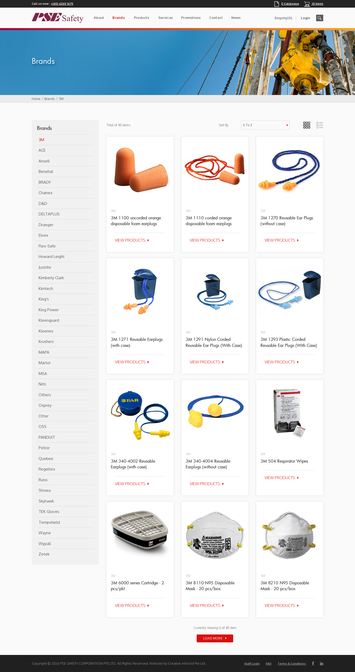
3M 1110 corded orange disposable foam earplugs (209, 220)
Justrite (45, 267)
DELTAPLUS (49, 213)
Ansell (44, 160)
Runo (43, 479)
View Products (130, 240)
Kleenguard (49, 320)
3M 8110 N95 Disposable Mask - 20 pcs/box (210, 585)
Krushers (46, 341)
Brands (118, 17)
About (99, 17)
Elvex (43, 235)
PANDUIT (47, 437)
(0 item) (313, 4)
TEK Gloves (49, 511)
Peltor (44, 447)
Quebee (46, 458)
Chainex (46, 192)
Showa (45, 490)
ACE (42, 150)
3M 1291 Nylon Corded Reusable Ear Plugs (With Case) (214, 342)
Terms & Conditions (292, 663)
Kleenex (46, 331)
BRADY (45, 182)
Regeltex (47, 469)
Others (45, 394)
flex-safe (47, 246)
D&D (43, 203)
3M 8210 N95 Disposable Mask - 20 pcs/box (284, 585)
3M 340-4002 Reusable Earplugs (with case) (133, 464)
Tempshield (49, 522)
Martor (45, 362)
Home (36, 99)
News (236, 17)
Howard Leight (52, 256)
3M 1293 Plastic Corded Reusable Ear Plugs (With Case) (288, 342)
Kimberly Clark (51, 277)
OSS (42, 426)
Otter (44, 416)
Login (305, 18)
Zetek (44, 554)
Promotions (191, 17)
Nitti (42, 384)
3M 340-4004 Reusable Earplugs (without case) (208, 464)
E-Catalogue (286, 4)
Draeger (46, 224)
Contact (216, 17)
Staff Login (252, 663)
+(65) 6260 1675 (62, 4)
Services (165, 17)
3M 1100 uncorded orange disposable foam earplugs (136, 220)
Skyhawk (46, 501)
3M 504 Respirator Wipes (284, 461)
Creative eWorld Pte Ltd (186, 663)
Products (141, 17)
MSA (43, 373)
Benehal (46, 171)
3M (61, 99)
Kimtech (46, 288)
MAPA (44, 352)
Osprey (45, 405)
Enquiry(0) (283, 18)
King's (44, 299)
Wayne (45, 532)
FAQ (269, 663)
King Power (49, 309)
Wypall (45, 543)
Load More (213, 638)
